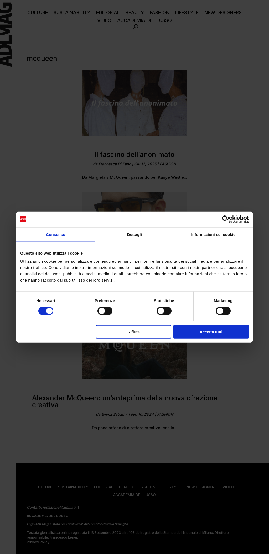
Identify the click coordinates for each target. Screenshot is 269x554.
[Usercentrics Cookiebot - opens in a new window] (226, 219)
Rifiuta (134, 332)
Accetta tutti (211, 332)
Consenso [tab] (55, 234)
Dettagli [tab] (134, 234)
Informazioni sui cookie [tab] (213, 234)
